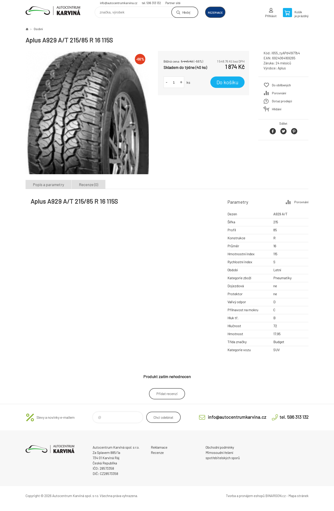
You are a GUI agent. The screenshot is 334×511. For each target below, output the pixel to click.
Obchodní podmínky (220, 447)
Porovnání (279, 93)
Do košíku (227, 82)
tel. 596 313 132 (151, 3)
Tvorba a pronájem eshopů (245, 496)
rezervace (215, 12)
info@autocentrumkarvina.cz (118, 3)
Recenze (157, 452)
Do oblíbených (281, 85)
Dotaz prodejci (282, 101)
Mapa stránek (298, 496)
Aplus (282, 68)
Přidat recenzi (167, 393)
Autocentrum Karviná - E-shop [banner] (53, 10)
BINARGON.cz (275, 496)
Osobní (38, 29)
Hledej (186, 12)
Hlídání (276, 109)
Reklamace (159, 447)
